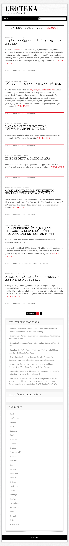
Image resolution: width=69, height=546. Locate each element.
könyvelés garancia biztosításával (42, 90)
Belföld (13, 422)
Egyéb (12, 435)
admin (26, 38)
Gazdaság (13, 444)
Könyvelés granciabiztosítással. (33, 84)
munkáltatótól (18, 50)
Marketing (14, 486)
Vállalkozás (14, 525)
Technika (13, 516)
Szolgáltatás (14, 503)
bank (29, 263)
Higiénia (13, 461)
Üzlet (12, 520)
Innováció (14, 473)
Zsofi (26, 81)
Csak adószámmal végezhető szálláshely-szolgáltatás (29, 192)
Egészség (13, 431)
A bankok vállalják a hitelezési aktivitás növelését (32, 278)
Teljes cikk (25, 106)
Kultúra (13, 482)
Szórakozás (14, 508)
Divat (12, 427)
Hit (11, 465)
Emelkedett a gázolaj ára (27, 158)
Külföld (13, 478)
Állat (12, 414)
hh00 (26, 123)
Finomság (14, 439)
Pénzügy (16, 70)
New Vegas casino (16, 339)
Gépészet (13, 448)
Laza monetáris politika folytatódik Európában (26, 128)
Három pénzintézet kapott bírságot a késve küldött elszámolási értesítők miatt (29, 231)
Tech (12, 512)
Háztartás (13, 456)
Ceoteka (21, 9)
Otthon (12, 490)
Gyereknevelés (15, 452)
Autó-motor (14, 418)
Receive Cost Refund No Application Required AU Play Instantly (35, 336)
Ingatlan (13, 469)
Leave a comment (28, 70)
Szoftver (13, 499)
